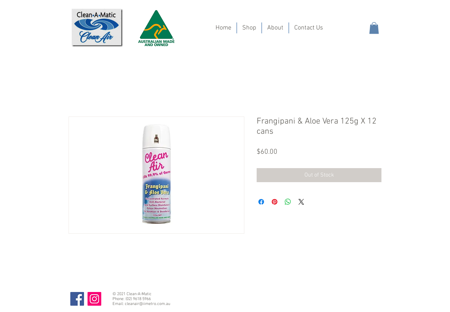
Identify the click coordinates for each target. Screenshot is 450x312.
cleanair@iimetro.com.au (147, 303)
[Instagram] (94, 299)
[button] (374, 28)
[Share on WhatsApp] (288, 202)
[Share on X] (301, 202)
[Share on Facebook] (261, 202)
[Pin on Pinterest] (274, 202)
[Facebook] (77, 299)
